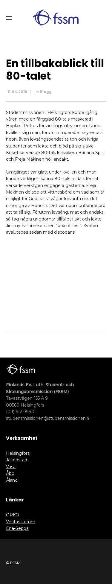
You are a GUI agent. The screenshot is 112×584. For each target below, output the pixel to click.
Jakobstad (16, 460)
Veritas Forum (20, 521)
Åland (12, 480)
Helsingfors (18, 453)
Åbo (10, 473)
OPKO (12, 515)
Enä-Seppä (17, 528)
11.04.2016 (17, 91)
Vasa (11, 466)
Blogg (46, 91)
